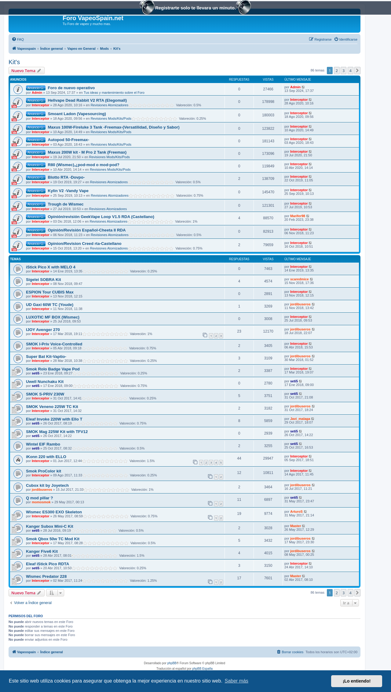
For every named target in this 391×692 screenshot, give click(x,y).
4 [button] (350, 70)
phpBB (172, 663)
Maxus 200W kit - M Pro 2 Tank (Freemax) (87, 152)
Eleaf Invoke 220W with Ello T (54, 419)
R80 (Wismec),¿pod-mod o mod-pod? (83, 164)
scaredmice (299, 279)
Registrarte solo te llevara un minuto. (195, 8)
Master (295, 526)
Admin (37, 92)
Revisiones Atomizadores (110, 105)
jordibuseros (300, 304)
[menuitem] (18, 39)
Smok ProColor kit (43, 471)
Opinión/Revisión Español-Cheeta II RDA (87, 230)
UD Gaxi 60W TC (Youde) (49, 304)
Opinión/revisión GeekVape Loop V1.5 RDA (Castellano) (101, 216)
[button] (357, 70)
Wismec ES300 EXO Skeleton (54, 512)
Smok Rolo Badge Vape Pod (53, 369)
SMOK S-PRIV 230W (45, 394)
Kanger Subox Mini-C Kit (49, 526)
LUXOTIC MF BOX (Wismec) (52, 317)
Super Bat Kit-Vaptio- (46, 356)
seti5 (35, 373)
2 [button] (337, 70)
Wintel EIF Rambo (43, 444)
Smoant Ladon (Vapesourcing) (77, 113)
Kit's (14, 62)
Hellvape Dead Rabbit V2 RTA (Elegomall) (87, 100)
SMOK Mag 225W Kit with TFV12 (57, 431)
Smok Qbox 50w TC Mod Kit (52, 539)
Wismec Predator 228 (46, 576)
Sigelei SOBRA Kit (43, 279)
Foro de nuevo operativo (71, 88)
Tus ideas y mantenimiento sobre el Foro (114, 92)
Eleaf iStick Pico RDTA (47, 564)
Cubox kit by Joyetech (47, 485)
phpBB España (202, 668)
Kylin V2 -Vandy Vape (68, 190)
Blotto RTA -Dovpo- (66, 177)
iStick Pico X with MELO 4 (50, 267)
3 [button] (343, 70)
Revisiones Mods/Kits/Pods (111, 118)
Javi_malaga (300, 419)
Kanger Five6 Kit (42, 551)
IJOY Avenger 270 (43, 329)
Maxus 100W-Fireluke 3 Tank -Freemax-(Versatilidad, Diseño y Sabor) (113, 127)
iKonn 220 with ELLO (46, 456)
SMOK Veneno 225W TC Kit (52, 406)
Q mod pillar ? (39, 498)
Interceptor (40, 105)
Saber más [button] (236, 680)
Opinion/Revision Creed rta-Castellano (84, 243)
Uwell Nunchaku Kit (45, 381)
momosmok (41, 502)
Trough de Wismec (65, 204)
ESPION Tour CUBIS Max (50, 292)
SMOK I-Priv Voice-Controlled (54, 344)
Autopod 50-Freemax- (68, 139)
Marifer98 (297, 216)
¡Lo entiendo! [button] (357, 681)
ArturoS (296, 511)
